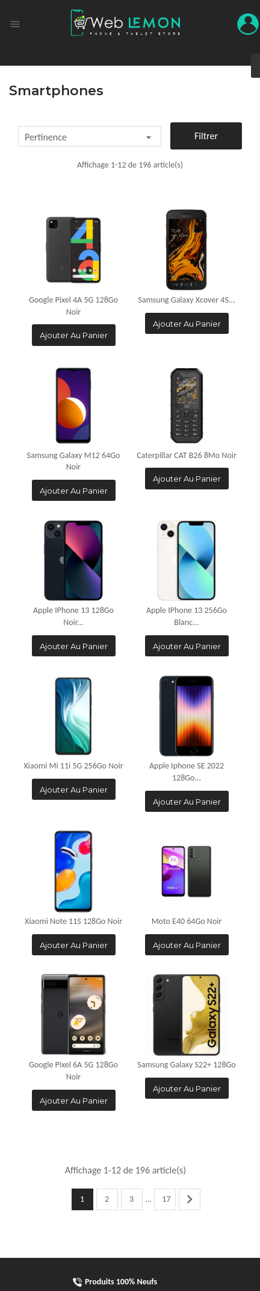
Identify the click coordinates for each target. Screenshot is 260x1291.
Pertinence (90, 137)
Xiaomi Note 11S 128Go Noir (73, 921)
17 (166, 1199)
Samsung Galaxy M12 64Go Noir (73, 461)
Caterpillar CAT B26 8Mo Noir (187, 455)
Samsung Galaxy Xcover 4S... (186, 300)
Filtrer (206, 136)
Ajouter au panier (74, 335)
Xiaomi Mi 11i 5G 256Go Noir (73, 766)
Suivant (189, 1199)
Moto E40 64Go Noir (187, 921)
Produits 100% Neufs (115, 1282)
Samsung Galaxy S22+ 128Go (186, 1065)
